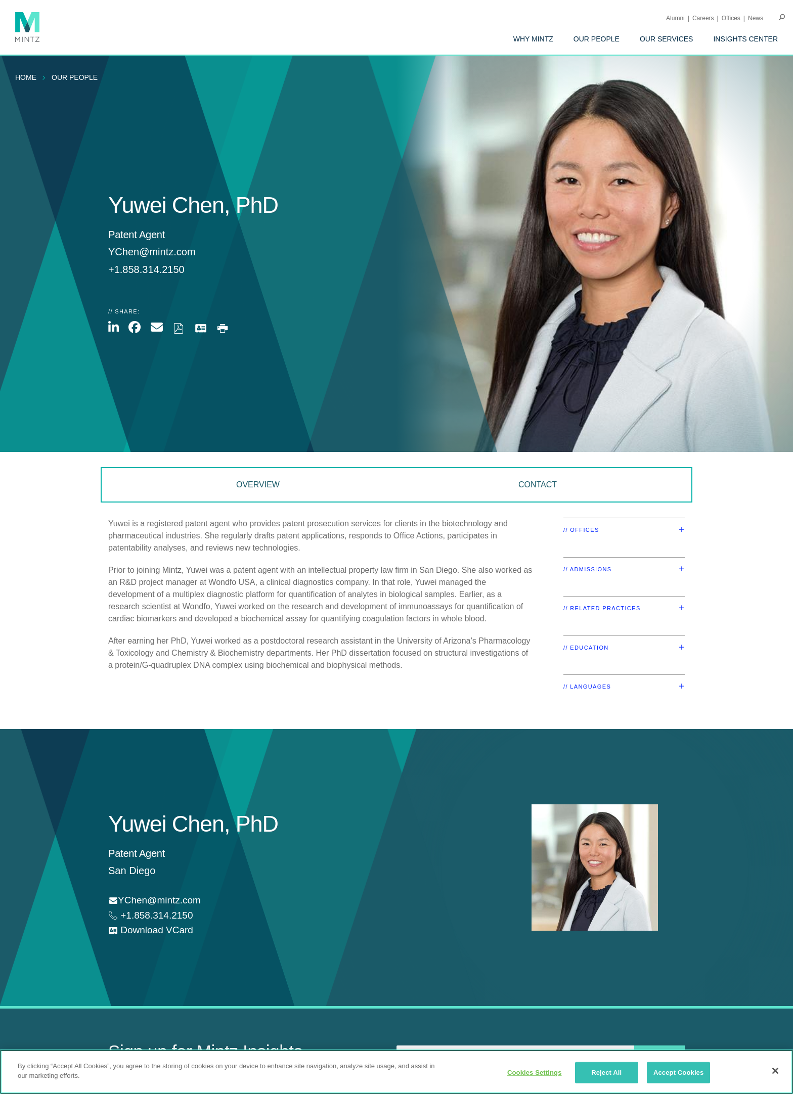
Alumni (675, 18)
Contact (537, 484)
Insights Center (745, 38)
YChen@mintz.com (152, 251)
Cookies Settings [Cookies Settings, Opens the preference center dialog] (534, 1072)
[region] (396, 1072)
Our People (597, 38)
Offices (731, 18)
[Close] (775, 1071)
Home (25, 77)
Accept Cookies (678, 1072)
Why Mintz (533, 38)
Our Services (666, 38)
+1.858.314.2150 (155, 915)
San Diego (131, 870)
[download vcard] (150, 930)
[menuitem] (533, 38)
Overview (258, 484)
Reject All (606, 1072)
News (755, 18)
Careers (703, 18)
